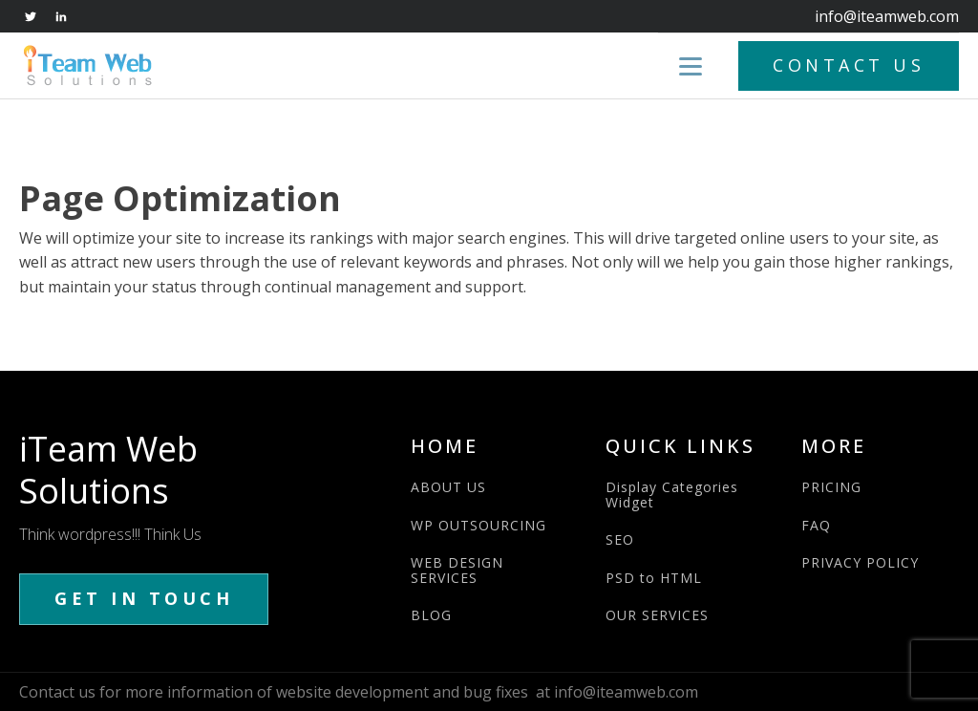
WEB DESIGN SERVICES (457, 570)
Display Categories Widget (672, 494)
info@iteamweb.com (887, 16)
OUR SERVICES (657, 615)
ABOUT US (448, 487)
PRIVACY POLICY (860, 562)
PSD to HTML (654, 578)
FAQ (816, 525)
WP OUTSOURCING (478, 525)
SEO (620, 539)
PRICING (831, 487)
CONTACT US (849, 65)
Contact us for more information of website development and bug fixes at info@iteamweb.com (358, 691)
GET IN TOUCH (143, 598)
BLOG (431, 615)
